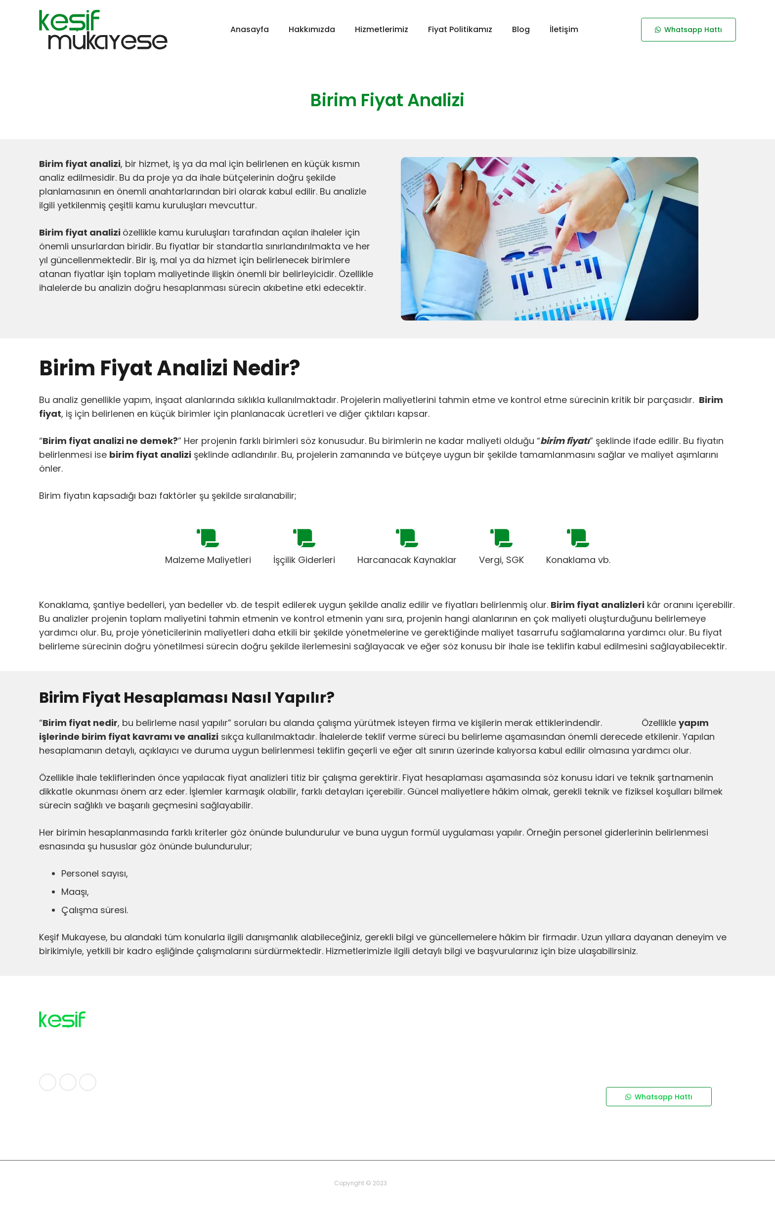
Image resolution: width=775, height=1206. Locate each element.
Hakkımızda (239, 1035)
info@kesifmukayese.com (650, 1123)
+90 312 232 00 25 (635, 1051)
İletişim (232, 1085)
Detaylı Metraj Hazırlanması (447, 1019)
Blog (227, 1069)
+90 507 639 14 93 (639, 1064)
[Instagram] (68, 1082)
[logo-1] (103, 29)
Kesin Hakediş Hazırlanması (446, 1135)
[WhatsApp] (87, 1082)
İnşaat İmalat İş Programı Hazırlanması (466, 1069)
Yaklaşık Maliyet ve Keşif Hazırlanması (464, 1035)
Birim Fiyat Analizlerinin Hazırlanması (462, 1102)
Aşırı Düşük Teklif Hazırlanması (452, 1085)
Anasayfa (236, 1019)
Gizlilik (230, 1052)
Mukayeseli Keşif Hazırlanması (451, 1052)
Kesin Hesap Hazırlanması (444, 1118)
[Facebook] (47, 1082)
